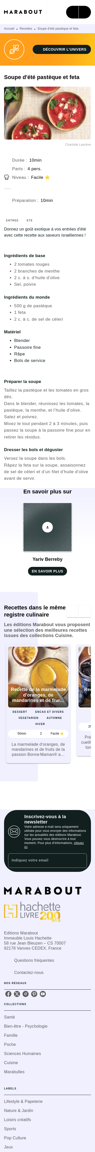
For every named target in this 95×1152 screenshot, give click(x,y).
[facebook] (8, 994)
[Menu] (78, 12)
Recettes (26, 28)
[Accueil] (25, 12)
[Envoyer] (81, 860)
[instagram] (25, 994)
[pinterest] (34, 994)
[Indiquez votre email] (41, 860)
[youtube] (43, 994)
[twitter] (17, 994)
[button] (62, 49)
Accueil (9, 28)
